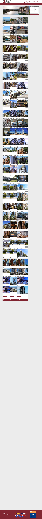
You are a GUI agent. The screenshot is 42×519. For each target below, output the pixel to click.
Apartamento (5, 25)
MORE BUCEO (30, 189)
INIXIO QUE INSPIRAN (19, 41)
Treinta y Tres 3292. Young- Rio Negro (34, 1)
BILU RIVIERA (5, 189)
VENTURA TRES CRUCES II (32, 156)
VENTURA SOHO (31, 172)
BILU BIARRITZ (30, 140)
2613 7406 (25, 1)
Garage (29, 41)
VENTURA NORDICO (31, 353)
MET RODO (30, 386)
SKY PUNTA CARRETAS (7, 238)
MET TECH (5, 74)
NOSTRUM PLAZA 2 (6, 435)
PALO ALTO (30, 123)
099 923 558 (26, 2)
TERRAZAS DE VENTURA (20, 156)
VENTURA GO (18, 271)
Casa (3, 41)
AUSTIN (4, 353)
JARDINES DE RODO (6, 271)
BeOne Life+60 (30, 271)
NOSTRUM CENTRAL (19, 90)
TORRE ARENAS (18, 140)
